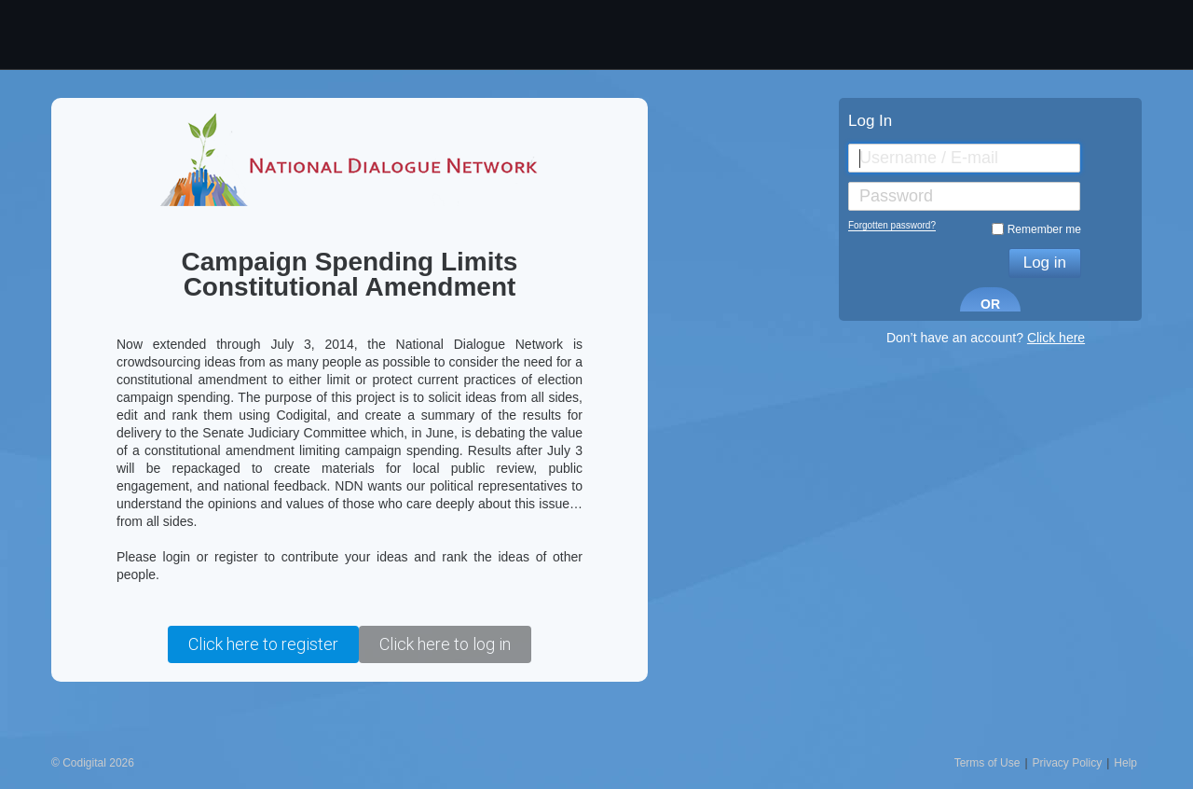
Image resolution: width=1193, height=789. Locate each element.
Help (1125, 762)
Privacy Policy (1068, 762)
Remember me (1044, 229)
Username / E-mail (928, 157)
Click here (1056, 337)
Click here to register (263, 644)
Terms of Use (987, 762)
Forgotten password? (892, 225)
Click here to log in (445, 644)
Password (896, 196)
